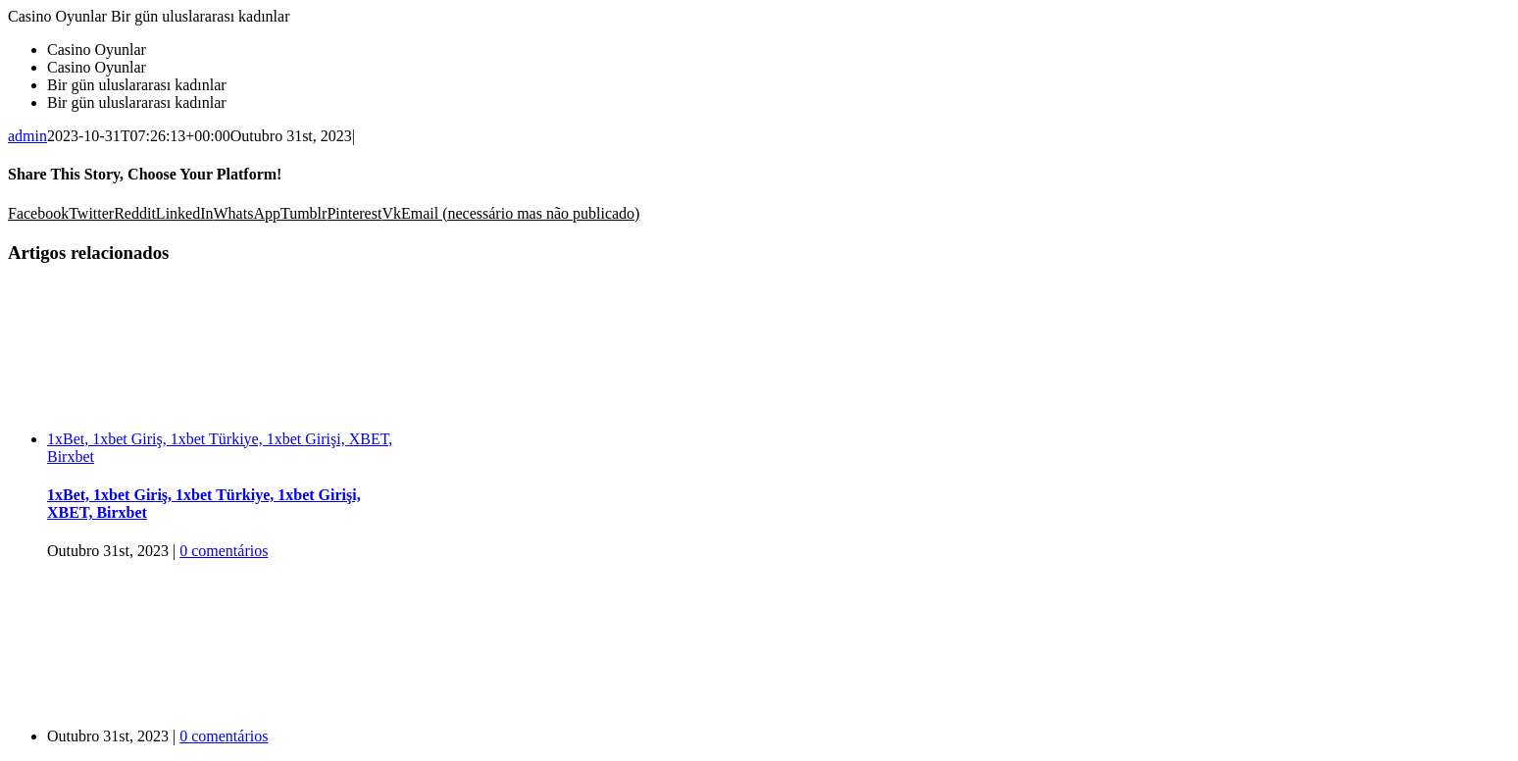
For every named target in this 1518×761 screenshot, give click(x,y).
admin (27, 135)
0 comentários (223, 550)
